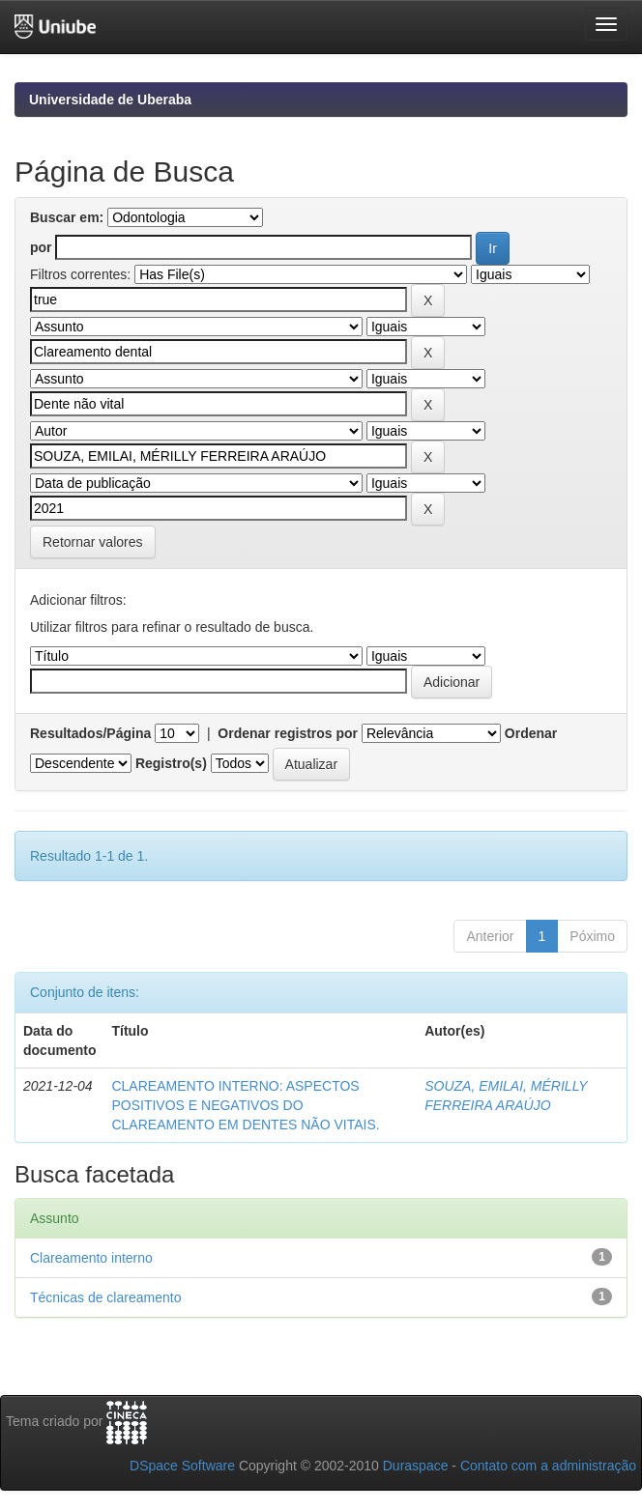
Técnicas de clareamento (105, 1297)
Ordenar (531, 733)
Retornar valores (93, 542)
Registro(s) (171, 763)
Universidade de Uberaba (110, 99)
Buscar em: (66, 217)
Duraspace (416, 1465)
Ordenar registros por (288, 733)
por (41, 247)
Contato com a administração (548, 1465)
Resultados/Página (90, 733)
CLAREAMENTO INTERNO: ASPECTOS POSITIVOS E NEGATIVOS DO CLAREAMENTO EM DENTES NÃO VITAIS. (245, 1105)
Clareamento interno (91, 1258)
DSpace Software (182, 1465)
